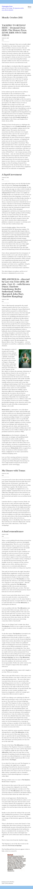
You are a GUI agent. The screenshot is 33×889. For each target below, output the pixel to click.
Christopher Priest (7, 6)
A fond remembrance (13, 531)
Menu (29, 6)
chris (3, 40)
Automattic (10, 883)
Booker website (11, 227)
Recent (24, 187)
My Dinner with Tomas (13, 470)
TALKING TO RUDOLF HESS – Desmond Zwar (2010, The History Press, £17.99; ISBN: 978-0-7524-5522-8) (14, 30)
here (18, 464)
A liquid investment (12, 174)
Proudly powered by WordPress (8, 881)
